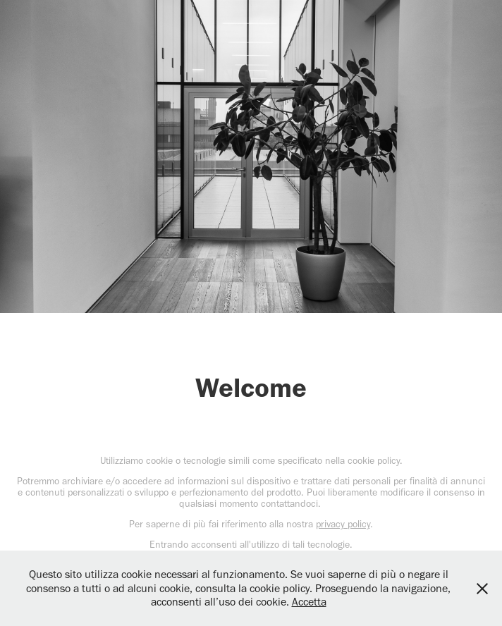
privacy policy (343, 524)
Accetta (309, 601)
